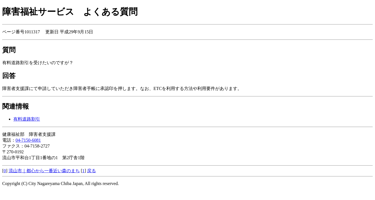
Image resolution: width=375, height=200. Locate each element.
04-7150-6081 (28, 140)
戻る (91, 170)
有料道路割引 (26, 119)
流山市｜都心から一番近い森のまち (44, 170)
